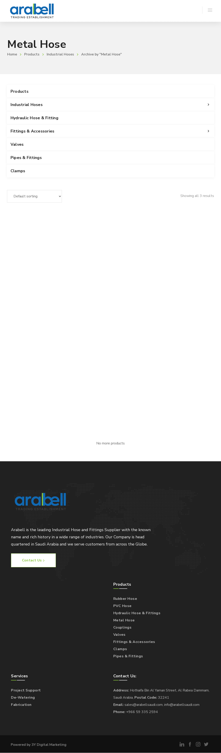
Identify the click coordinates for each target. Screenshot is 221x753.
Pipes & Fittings (26, 157)
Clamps (18, 171)
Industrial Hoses (60, 54)
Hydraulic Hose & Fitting (34, 118)
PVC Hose (122, 605)
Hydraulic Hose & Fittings (137, 613)
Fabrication (21, 704)
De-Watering (23, 697)
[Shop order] (34, 196)
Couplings (122, 627)
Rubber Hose (125, 598)
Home (12, 54)
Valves (17, 144)
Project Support (26, 690)
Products (31, 54)
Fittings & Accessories (112, 131)
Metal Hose (124, 620)
